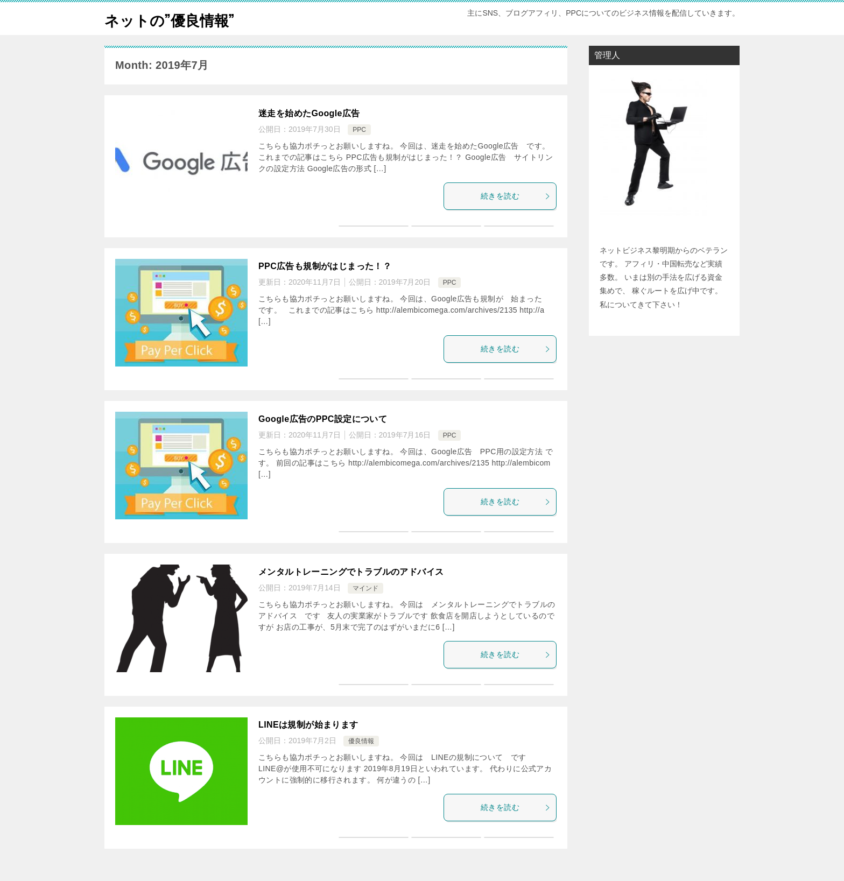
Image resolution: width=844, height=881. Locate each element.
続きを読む (516, 196)
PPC (359, 129)
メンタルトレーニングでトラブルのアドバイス (351, 571)
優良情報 (361, 741)
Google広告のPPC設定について (322, 419)
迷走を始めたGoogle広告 (309, 113)
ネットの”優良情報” (176, 18)
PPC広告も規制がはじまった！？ (324, 266)
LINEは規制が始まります (308, 724)
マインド (365, 588)
